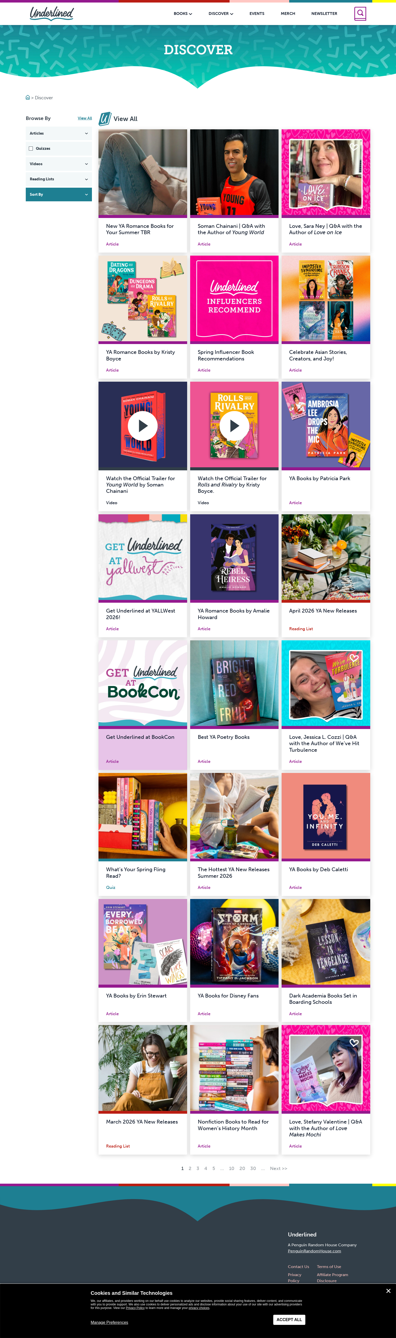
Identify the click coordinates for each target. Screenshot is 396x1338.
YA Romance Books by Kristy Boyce (140, 355)
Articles (59, 133)
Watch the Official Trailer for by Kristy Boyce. (232, 485)
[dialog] (198, 1311)
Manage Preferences (109, 1322)
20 (242, 1168)
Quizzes (43, 148)
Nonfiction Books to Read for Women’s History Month (233, 1124)
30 (253, 1168)
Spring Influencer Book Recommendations (226, 355)
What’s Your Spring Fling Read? (135, 872)
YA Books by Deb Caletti (318, 869)
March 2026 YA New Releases (142, 1121)
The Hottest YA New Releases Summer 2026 (233, 872)
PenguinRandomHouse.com (314, 1251)
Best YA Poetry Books (224, 737)
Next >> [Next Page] (278, 1168)
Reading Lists (59, 179)
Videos (59, 164)
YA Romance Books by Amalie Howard (234, 613)
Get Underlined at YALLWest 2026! (140, 613)
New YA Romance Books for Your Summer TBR (140, 229)
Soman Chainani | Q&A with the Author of (231, 229)
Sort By (59, 194)
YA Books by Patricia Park (319, 478)
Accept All (289, 1320)
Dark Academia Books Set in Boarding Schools (323, 998)
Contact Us (298, 1266)
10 (231, 1168)
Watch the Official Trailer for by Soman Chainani (140, 485)
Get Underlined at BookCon (140, 737)
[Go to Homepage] (28, 98)
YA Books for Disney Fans (228, 995)
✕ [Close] (388, 1291)
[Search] (360, 14)
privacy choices (199, 1308)
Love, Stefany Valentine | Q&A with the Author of (325, 1128)
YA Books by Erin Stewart (136, 995)
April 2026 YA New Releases (323, 610)
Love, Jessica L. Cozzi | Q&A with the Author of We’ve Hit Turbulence (324, 743)
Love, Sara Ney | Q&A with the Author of (325, 229)
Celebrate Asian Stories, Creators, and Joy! (318, 355)
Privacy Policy (135, 1308)
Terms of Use (329, 1266)
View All (85, 118)
